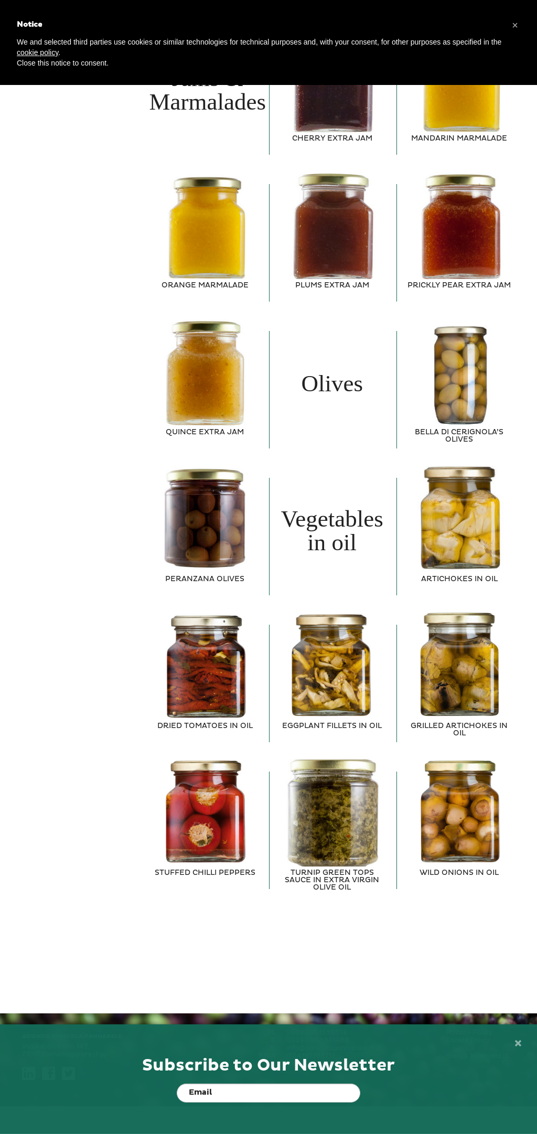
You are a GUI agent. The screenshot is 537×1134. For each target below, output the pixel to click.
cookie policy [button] (37, 52)
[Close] (518, 1044)
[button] (515, 25)
